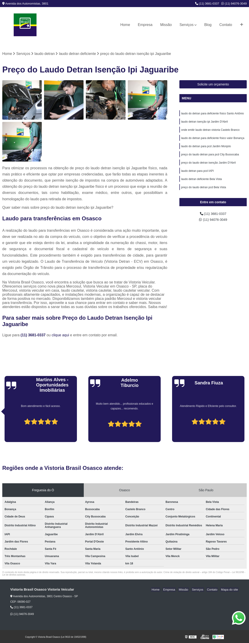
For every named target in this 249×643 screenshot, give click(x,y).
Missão (166, 25)
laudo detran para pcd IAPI (197, 174)
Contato (225, 25)
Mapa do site (230, 590)
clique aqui (60, 335)
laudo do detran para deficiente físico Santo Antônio (212, 114)
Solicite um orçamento (213, 85)
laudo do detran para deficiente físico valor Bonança (212, 140)
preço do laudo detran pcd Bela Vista (203, 192)
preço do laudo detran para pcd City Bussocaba (210, 157)
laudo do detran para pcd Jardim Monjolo (206, 148)
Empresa (145, 25)
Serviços (187, 25)
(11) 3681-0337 (207, 3)
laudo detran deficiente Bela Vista (201, 183)
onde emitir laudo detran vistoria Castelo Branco (210, 131)
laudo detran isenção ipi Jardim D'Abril (204, 122)
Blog (208, 25)
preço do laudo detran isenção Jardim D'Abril (208, 166)
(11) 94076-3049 (234, 3)
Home (125, 25)
